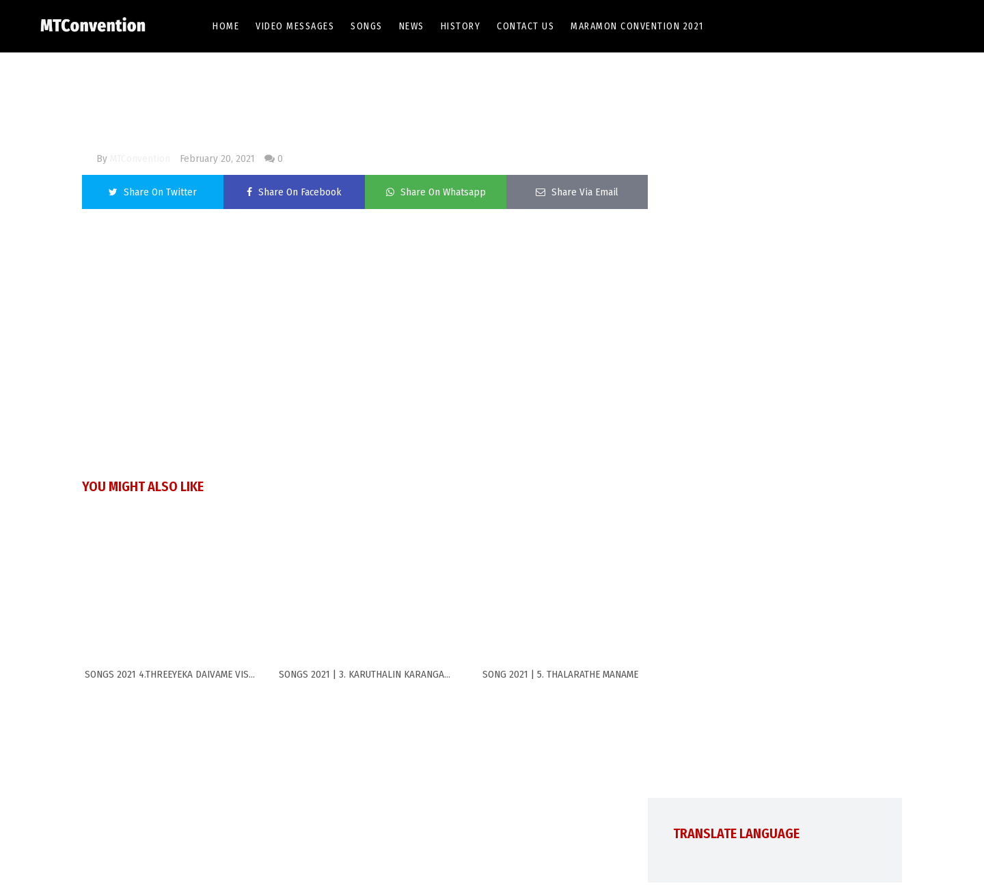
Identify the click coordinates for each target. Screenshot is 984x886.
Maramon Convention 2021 (637, 26)
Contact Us (525, 26)
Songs (367, 26)
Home (226, 26)
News (411, 26)
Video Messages (295, 26)
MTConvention (140, 158)
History (461, 26)
